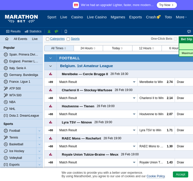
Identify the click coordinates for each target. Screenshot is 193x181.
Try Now (166, 5)
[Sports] (68, 39)
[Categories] (47, 39)
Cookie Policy (156, 176)
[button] (182, 19)
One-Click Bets (161, 38)
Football (69, 58)
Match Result (68, 82)
